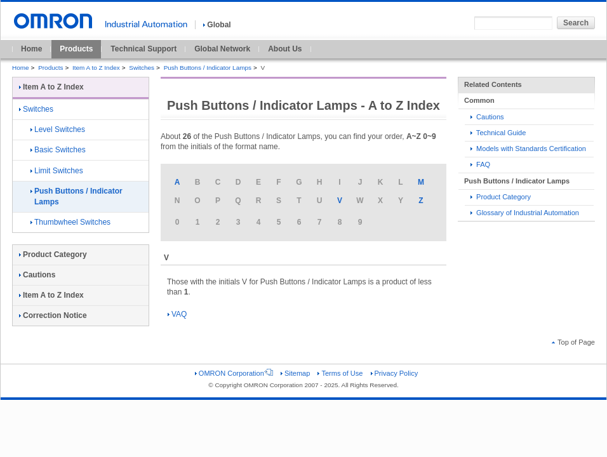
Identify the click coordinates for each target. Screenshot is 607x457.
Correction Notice (53, 315)
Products (76, 48)
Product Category (500, 197)
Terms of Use (340, 373)
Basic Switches (58, 149)
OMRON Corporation (234, 373)
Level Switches (57, 129)
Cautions (487, 117)
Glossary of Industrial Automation (524, 212)
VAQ (177, 314)
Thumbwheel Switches (70, 222)
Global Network (222, 48)
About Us (285, 48)
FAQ (480, 164)
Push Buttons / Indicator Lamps (207, 67)
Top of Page (573, 342)
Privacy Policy (394, 373)
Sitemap (295, 373)
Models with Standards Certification (528, 148)
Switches (141, 67)
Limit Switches (56, 170)
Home (31, 48)
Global (216, 24)
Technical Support (143, 48)
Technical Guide (498, 132)
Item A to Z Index (96, 67)
